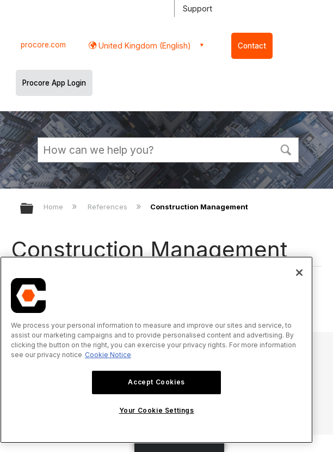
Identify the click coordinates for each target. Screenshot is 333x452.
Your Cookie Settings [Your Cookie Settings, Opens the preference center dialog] (156, 410)
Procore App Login (54, 83)
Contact (252, 45)
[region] (156, 349)
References (109, 206)
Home (54, 206)
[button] (286, 149)
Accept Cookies (156, 382)
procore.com (43, 44)
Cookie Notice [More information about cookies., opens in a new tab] (108, 355)
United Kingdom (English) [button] (143, 45)
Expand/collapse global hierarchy (33, 209)
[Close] (299, 273)
